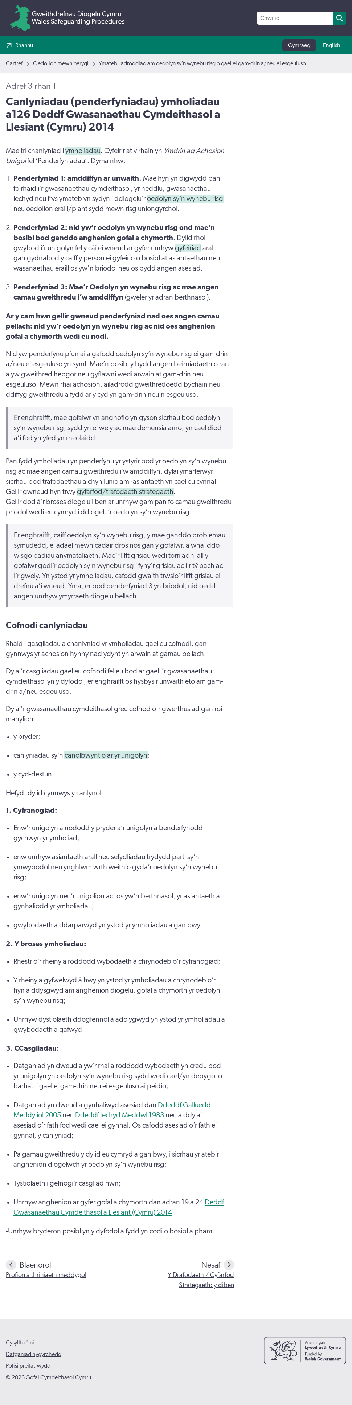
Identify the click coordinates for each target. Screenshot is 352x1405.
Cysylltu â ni (20, 1343)
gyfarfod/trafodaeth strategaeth (125, 491)
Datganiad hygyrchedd (33, 1354)
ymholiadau (83, 150)
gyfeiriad (188, 248)
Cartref (14, 63)
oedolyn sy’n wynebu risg (185, 198)
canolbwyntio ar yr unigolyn (106, 755)
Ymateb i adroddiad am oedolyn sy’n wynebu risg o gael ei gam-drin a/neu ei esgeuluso (202, 63)
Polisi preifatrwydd (28, 1366)
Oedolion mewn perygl (61, 63)
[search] (339, 18)
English (331, 45)
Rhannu (24, 45)
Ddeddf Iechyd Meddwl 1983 (119, 1115)
